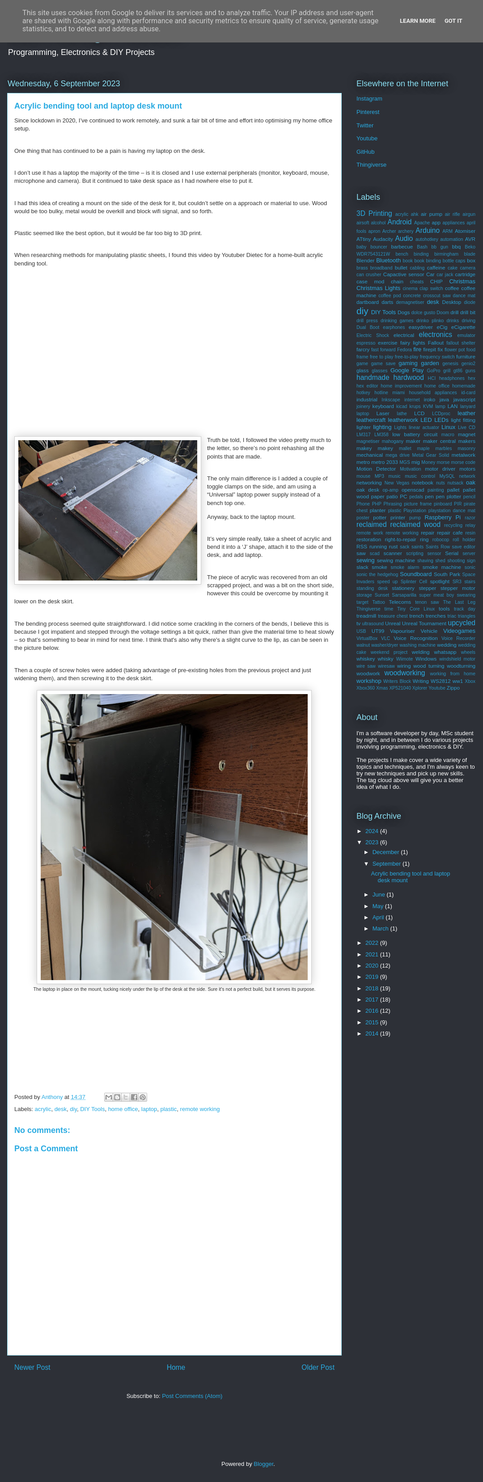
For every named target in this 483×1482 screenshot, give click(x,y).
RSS (361, 546)
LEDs (441, 420)
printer (397, 517)
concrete (412, 295)
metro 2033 (384, 462)
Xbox (470, 681)
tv (358, 623)
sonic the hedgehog (377, 574)
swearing (466, 595)
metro (363, 462)
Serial (451, 553)
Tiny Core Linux (416, 608)
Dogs (404, 312)
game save (383, 363)
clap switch (431, 288)
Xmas (382, 688)
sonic (470, 567)
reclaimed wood (415, 524)
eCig (441, 327)
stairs (469, 581)
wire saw (366, 666)
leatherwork (403, 420)
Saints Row (438, 546)
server (468, 553)
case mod (370, 281)
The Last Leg (459, 602)
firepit (429, 349)
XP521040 (400, 688)
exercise (388, 342)
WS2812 (441, 681)
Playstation (414, 510)
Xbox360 (365, 688)
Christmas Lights (378, 288)
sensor (434, 553)
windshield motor (457, 659)
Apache (422, 222)
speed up (387, 581)
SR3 (457, 581)
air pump (431, 214)
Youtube (366, 138)
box (471, 260)
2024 (372, 831)
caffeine (436, 267)
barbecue (402, 246)
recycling (453, 525)
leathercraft (371, 420)
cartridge (465, 274)
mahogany (393, 441)
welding (421, 652)
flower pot (455, 349)
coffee (452, 288)
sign (471, 560)
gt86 (457, 370)
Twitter (364, 125)
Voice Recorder (458, 638)
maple (423, 448)
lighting (382, 427)
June (380, 894)
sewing (365, 560)
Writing (421, 681)
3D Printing (374, 213)
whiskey (365, 658)
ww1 (458, 681)
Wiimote (404, 659)
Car (430, 274)
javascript (464, 399)
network (467, 476)
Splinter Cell (414, 581)
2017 (372, 999)
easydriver (421, 327)
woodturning (461, 666)
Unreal (392, 623)
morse (443, 462)
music (395, 476)
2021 (372, 954)
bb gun (440, 246)
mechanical (369, 455)
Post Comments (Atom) (192, 1396)
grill (446, 370)
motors (467, 469)
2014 (372, 1033)
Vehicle (429, 631)
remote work (369, 532)
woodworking (404, 673)
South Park (447, 574)
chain (397, 281)
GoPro (434, 370)
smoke (379, 567)
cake (453, 267)
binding (421, 254)
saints (417, 546)
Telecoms (400, 602)
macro (447, 434)
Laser (383, 413)
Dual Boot (367, 327)
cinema (410, 288)
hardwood (408, 377)
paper (378, 496)
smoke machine (442, 567)
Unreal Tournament (424, 623)
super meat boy (436, 595)
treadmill (366, 616)
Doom (442, 312)
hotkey (363, 392)
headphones (452, 378)
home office (123, 1109)
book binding (428, 260)
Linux (448, 427)
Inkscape (390, 399)
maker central (439, 441)
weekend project (389, 652)
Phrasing (393, 503)
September (387, 863)
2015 (372, 1022)
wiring (404, 666)
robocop (440, 539)
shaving (425, 560)
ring (424, 539)
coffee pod (389, 295)
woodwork (368, 673)
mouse (363, 476)
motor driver (440, 469)
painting (436, 490)
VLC (385, 638)
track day (464, 608)
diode (469, 302)
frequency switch (437, 356)
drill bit (467, 312)
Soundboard (416, 574)
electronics (436, 334)
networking (369, 482)
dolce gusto (423, 312)
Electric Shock (372, 335)
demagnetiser (410, 302)
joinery (363, 406)
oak (470, 482)
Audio (404, 238)
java (444, 399)
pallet (453, 490)
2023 (372, 842)
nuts (440, 482)
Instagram (369, 98)
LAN (453, 406)
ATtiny (363, 239)
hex (471, 378)
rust (393, 546)
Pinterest (367, 112)
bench (401, 254)
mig (415, 462)
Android (400, 222)
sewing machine (396, 560)
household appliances (433, 392)
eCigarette (463, 327)
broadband (381, 267)
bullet (401, 267)
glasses (379, 370)
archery (406, 231)
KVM (428, 406)
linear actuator (424, 427)
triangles (466, 616)
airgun (468, 214)
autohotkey (426, 239)
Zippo (453, 687)
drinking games (397, 320)
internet (412, 399)
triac (451, 616)
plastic (168, 1109)
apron (375, 231)
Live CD (466, 427)
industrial (366, 399)
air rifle (452, 214)
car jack (444, 274)
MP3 (379, 476)
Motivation (410, 469)
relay (470, 525)
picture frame (418, 503)
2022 (372, 942)
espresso (365, 343)
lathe (402, 413)
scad (375, 553)
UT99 (378, 631)
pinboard (443, 503)
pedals (416, 496)
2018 (372, 988)
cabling (417, 267)
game (362, 363)
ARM (447, 231)
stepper (427, 588)
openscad (413, 490)
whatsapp (445, 652)
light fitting (463, 420)
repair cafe (450, 532)
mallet (405, 448)
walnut (363, 645)
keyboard (383, 406)
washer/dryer (384, 645)
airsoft (362, 222)
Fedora (404, 349)
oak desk (367, 490)
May (379, 906)
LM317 (363, 434)
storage (364, 595)
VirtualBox (366, 638)
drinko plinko (430, 320)
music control (420, 476)
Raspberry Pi (442, 517)
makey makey (374, 448)
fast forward (383, 349)
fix (440, 349)
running (378, 546)
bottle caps (454, 260)
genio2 (468, 363)
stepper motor (458, 588)
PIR (458, 503)
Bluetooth (388, 260)
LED (426, 420)
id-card (468, 392)
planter (378, 510)
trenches (436, 616)
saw (361, 553)
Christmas (462, 281)
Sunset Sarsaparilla (395, 595)
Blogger (263, 1464)
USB (361, 631)
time (389, 608)
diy (73, 1109)
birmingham (446, 254)
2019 (372, 976)
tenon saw (427, 602)
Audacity (383, 239)
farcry (362, 349)
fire (417, 349)
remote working (200, 1109)
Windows (425, 658)
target (362, 602)
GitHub (365, 151)
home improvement (401, 385)
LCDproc (441, 413)
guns (470, 370)
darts (387, 302)
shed (440, 560)
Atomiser (465, 231)
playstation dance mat (451, 510)
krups (414, 406)
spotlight (439, 581)
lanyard (467, 406)
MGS (404, 462)
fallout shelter (460, 343)
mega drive (398, 455)
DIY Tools (92, 1109)
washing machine (417, 645)
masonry (466, 448)
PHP (376, 503)
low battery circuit (414, 434)
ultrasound (373, 623)
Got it (453, 20)
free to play (381, 356)
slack (362, 567)
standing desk (372, 588)
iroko (429, 399)
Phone (363, 503)
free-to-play (407, 356)
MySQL (447, 476)
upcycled (461, 623)
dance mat (464, 295)
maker (413, 441)
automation (451, 239)
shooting (456, 560)
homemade (463, 385)
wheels (468, 652)
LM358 (381, 434)
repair (427, 532)
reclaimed (371, 524)
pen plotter (448, 496)
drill (454, 312)
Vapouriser (402, 631)
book (407, 260)
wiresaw (386, 666)
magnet (466, 434)
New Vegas (397, 482)
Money (428, 462)
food (470, 349)
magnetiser (367, 441)
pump (415, 517)
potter (379, 517)
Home (176, 1367)
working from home (452, 673)
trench (416, 616)
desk (61, 1109)
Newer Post (32, 1367)
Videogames (459, 630)
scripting (415, 553)
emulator (466, 335)
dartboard (367, 302)
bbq (456, 246)
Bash (422, 246)
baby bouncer (371, 246)
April (379, 917)
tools (444, 608)
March (381, 928)
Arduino (427, 230)
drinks (453, 320)
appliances (454, 222)
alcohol (378, 222)
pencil (469, 496)
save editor (463, 546)
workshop (368, 681)
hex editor (367, 385)
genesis (450, 363)
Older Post (318, 1367)
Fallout (436, 342)
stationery (403, 588)
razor (470, 517)
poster (362, 517)
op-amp (390, 490)
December (387, 852)
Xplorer (420, 688)
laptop (149, 1109)
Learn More (418, 20)
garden (430, 363)
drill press (367, 320)
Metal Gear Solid (430, 455)
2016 (372, 1010)
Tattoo (378, 602)
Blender (365, 260)
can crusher (368, 274)
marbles (443, 448)
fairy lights (412, 342)
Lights (400, 427)
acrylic (43, 1109)
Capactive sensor (403, 274)
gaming (408, 363)
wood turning (428, 666)
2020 (372, 965)
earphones (394, 327)
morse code (463, 462)
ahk (415, 214)
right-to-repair (400, 539)
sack (404, 546)
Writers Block (397, 681)
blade (469, 254)
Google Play (407, 370)
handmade (373, 377)
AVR (470, 239)
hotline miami (389, 392)
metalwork (463, 455)
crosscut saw (437, 295)
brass (362, 267)
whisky (386, 658)
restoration (368, 539)
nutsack (455, 482)
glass (362, 370)
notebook (422, 482)
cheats (417, 281)
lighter (363, 427)
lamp (440, 406)
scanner (392, 553)
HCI (432, 378)
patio (392, 496)
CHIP (436, 281)
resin (471, 532)
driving (468, 320)
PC (403, 496)
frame (362, 356)
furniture (465, 356)
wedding (447, 645)
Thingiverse (371, 164)
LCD (419, 413)
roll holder (464, 539)
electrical (404, 335)
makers (466, 441)
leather (466, 413)
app (436, 222)
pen (429, 496)
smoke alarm (404, 567)
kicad (401, 406)
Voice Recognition (416, 638)
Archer (389, 231)
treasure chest (393, 616)
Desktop (451, 302)
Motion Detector (376, 469)
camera (467, 267)
